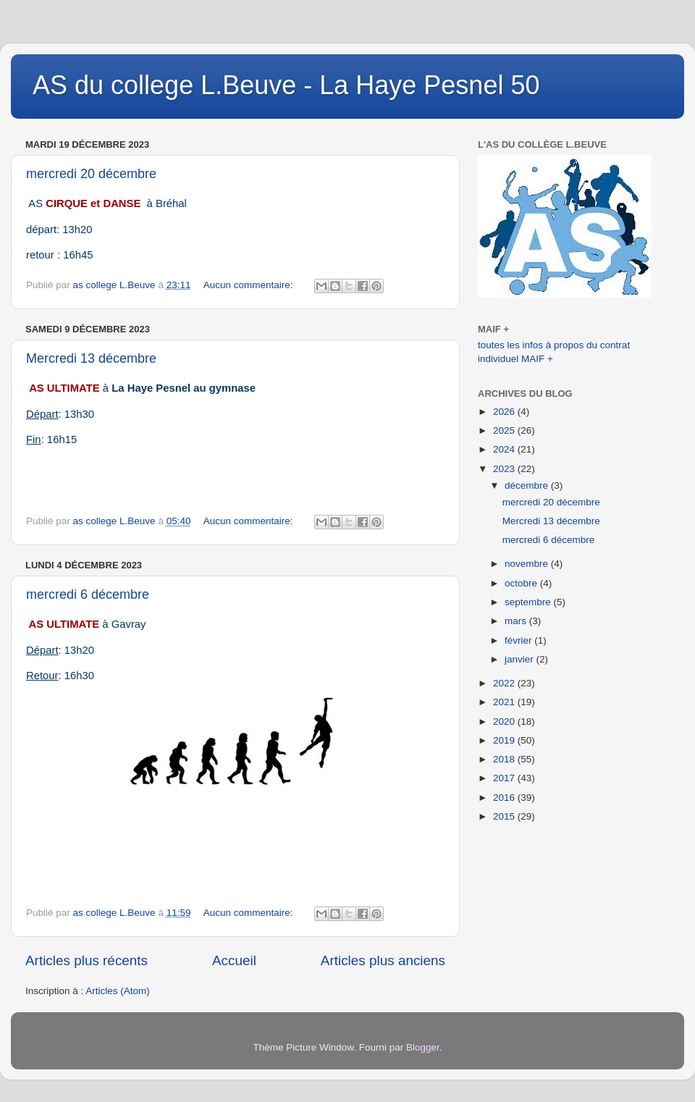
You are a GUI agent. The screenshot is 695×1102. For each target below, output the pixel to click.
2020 (505, 721)
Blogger (422, 1047)
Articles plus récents (86, 960)
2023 (505, 468)
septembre (529, 602)
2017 (505, 778)
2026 (505, 411)
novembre (528, 563)
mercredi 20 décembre (91, 174)
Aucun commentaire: (249, 284)
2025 (505, 430)
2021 (505, 702)
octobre (522, 583)
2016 (505, 797)
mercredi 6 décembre (87, 594)
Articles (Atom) (117, 990)
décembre (528, 485)
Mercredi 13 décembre (91, 358)
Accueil (234, 960)
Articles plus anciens (383, 960)
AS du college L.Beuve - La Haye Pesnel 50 (286, 85)
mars (517, 620)
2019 (505, 740)
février (519, 640)
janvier (520, 659)
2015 (505, 816)
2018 (505, 759)
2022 (505, 683)
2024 (505, 449)
